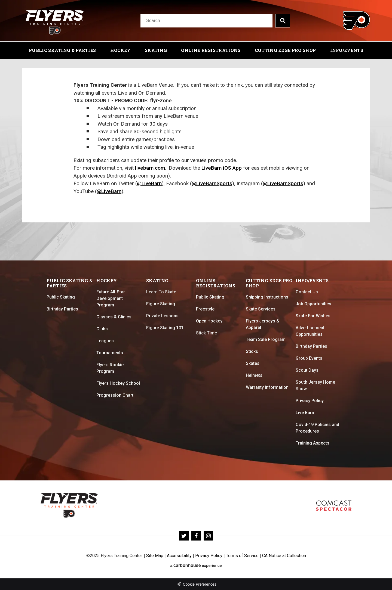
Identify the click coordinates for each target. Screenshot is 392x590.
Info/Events (346, 50)
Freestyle (205, 309)
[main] (196, 159)
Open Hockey (209, 321)
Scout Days (307, 370)
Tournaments (109, 352)
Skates (252, 363)
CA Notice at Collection (284, 555)
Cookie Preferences (199, 584)
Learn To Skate (161, 291)
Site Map (154, 555)
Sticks (252, 351)
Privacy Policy (310, 400)
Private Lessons (162, 315)
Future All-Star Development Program (110, 298)
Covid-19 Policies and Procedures (317, 428)
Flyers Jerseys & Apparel (262, 324)
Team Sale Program (266, 339)
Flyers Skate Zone (333, 505)
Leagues (105, 340)
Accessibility (179, 555)
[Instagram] (208, 536)
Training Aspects (312, 443)
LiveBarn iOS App (221, 168)
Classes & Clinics (113, 316)
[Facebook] (196, 536)
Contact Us (307, 291)
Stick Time (206, 333)
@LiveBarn (149, 183)
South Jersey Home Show (315, 385)
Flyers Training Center (55, 20)
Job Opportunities (313, 303)
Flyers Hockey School (118, 383)
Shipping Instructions (267, 297)
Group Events (309, 358)
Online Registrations (210, 50)
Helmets (254, 375)
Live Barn (305, 412)
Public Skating (61, 297)
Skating (156, 50)
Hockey (120, 50)
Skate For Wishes (313, 315)
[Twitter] (184, 536)
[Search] (206, 20)
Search (282, 20)
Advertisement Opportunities (310, 331)
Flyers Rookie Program (110, 368)
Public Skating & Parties (62, 50)
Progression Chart (114, 395)
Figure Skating (160, 303)
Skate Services (260, 309)
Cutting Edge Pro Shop (285, 50)
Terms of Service (242, 555)
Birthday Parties (62, 309)
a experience (196, 565)
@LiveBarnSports (212, 183)
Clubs (102, 328)
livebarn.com (150, 168)
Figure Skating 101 (164, 327)
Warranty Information (267, 387)
